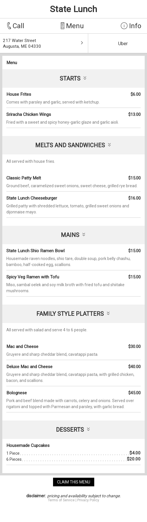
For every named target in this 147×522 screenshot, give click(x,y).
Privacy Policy (88, 500)
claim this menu (73, 482)
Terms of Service (61, 500)
